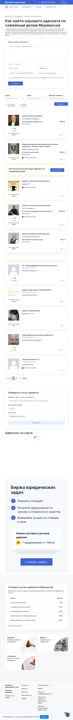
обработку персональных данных (30, 77)
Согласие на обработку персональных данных (42, 700)
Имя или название (55, 95)
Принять (44, 717)
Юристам (24, 692)
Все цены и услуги (15, 626)
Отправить (16, 83)
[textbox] (14, 98)
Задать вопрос (12, 7)
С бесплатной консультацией (10, 105)
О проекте (24, 685)
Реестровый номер (15, 405)
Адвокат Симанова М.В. (31, 311)
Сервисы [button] (39, 7)
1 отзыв (14, 131)
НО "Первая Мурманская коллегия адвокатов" (39, 265)
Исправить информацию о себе (12, 686)
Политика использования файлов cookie (42, 708)
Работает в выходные (23, 105)
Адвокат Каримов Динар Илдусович (36, 234)
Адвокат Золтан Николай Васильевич (36, 205)
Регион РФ (12, 413)
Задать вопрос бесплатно (18, 42)
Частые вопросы (43, 685)
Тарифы (23, 698)
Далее (24, 378)
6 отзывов (14, 280)
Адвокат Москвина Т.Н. (31, 359)
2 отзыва (13, 350)
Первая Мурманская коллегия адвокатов (37, 335)
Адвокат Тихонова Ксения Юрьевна (35, 181)
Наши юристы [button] (26, 7)
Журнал (40, 688)
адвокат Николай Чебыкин (32, 116)
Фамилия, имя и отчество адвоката (21, 397)
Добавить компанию (47, 2)
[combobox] (14, 98)
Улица (7, 95)
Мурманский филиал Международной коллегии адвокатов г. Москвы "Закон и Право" (40, 145)
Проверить (36, 423)
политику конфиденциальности (55, 77)
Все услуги (26, 124)
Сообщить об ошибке (9, 696)
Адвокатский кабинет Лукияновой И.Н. (36, 290)
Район (29, 95)
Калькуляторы (51, 7)
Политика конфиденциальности (45, 693)
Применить (61, 104)
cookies (14, 717)
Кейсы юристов (26, 695)
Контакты (24, 688)
